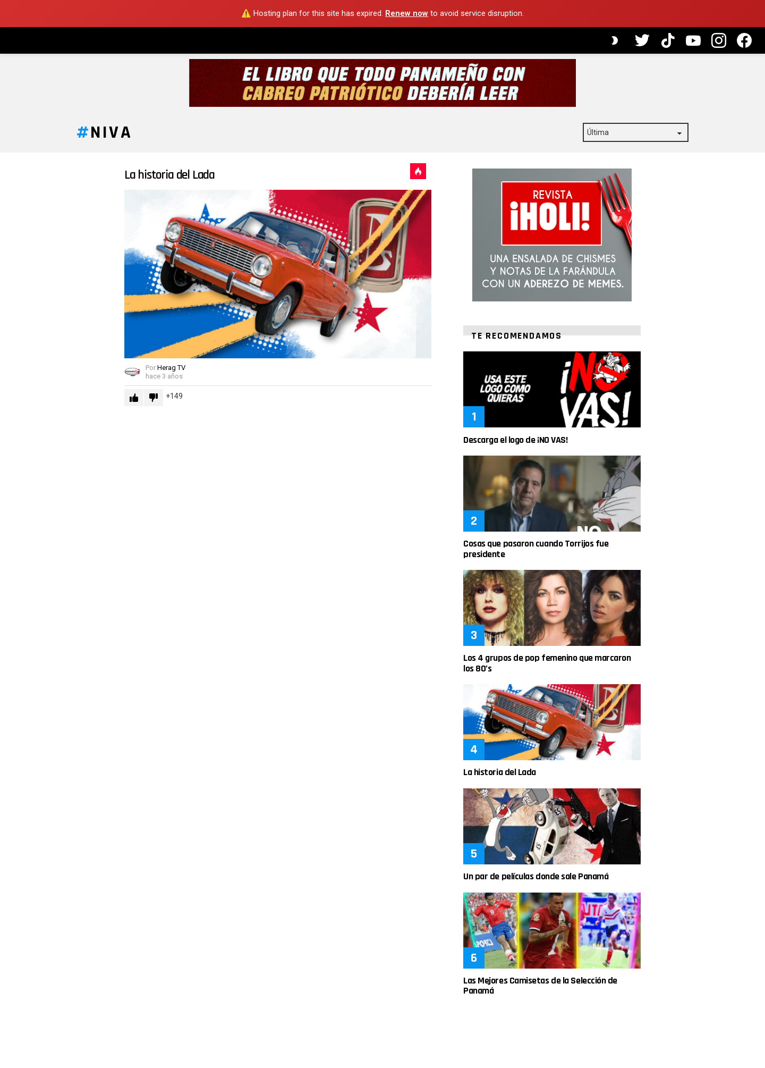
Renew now (406, 13)
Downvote (217, 408)
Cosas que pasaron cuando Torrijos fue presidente (599, 560)
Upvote (197, 408)
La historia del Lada (233, 186)
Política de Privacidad (48, 285)
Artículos (48, 81)
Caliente (482, 182)
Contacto (30, 297)
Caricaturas (57, 119)
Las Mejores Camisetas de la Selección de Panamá (604, 997)
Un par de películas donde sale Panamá (599, 887)
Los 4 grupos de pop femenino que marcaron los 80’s (611, 674)
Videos (37, 100)
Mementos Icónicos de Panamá (53, 151)
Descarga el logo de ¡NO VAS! (579, 451)
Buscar (101, 198)
